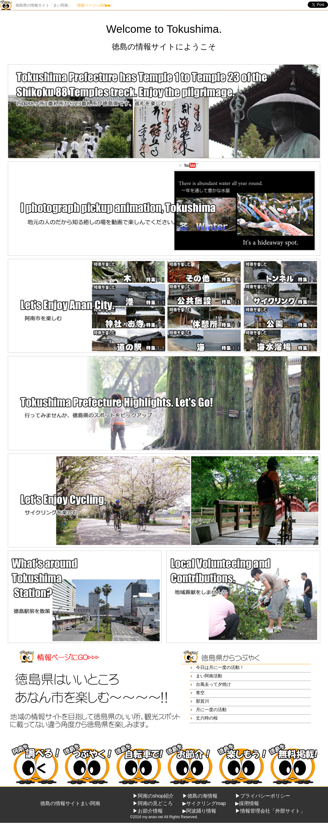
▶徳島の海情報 (199, 796)
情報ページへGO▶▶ (94, 5)
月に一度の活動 (211, 709)
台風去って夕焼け (213, 684)
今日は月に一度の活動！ (220, 667)
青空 (200, 692)
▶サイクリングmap (204, 803)
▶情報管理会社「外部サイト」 (270, 811)
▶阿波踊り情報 (199, 811)
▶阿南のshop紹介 (153, 796)
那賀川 (202, 701)
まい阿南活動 (209, 675)
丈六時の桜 (207, 717)
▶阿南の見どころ (153, 803)
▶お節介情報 (148, 811)
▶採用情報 (247, 803)
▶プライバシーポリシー (262, 796)
